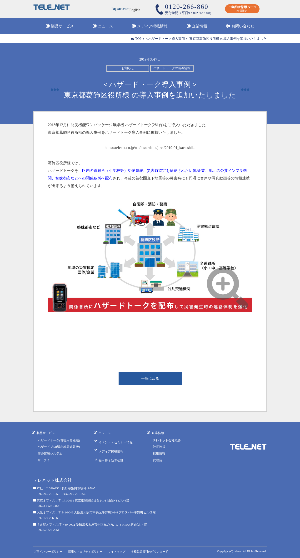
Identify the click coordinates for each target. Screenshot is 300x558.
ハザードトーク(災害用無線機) (59, 440)
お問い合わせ (242, 27)
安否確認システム (50, 454)
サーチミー (45, 460)
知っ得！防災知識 (112, 457)
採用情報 (160, 454)
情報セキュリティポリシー (87, 550)
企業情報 (199, 27)
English (135, 10)
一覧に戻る (150, 379)
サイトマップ (120, 550)
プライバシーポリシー (48, 550)
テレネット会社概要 (167, 440)
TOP (138, 39)
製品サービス (62, 27)
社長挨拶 (160, 447)
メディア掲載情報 (152, 27)
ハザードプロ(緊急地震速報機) (59, 447)
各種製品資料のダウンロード (155, 550)
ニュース (105, 27)
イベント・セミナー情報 (117, 441)
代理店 (158, 460)
